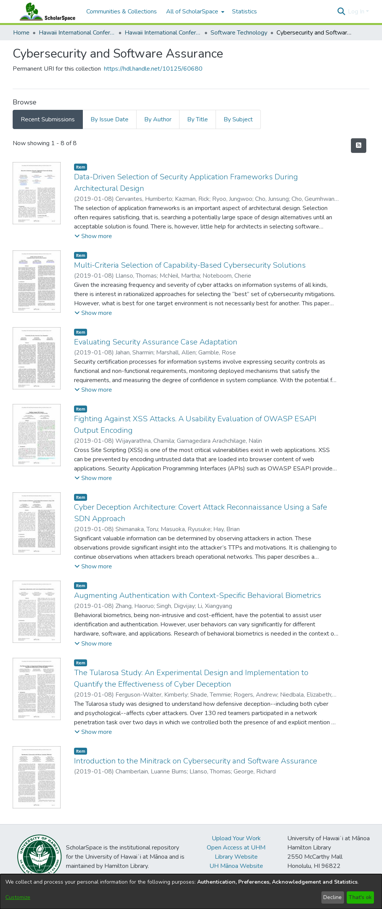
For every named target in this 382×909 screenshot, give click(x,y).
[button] (341, 11)
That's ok (360, 897)
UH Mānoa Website (236, 866)
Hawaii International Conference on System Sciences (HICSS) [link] (77, 32)
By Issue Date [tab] (109, 119)
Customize (17, 897)
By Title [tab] (197, 119)
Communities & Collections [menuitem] (121, 11)
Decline (332, 897)
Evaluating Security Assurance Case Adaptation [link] (155, 342)
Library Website (236, 857)
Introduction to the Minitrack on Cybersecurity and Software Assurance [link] (195, 761)
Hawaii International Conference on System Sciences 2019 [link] (163, 32)
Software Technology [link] (239, 32)
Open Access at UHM (236, 847)
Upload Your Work (236, 838)
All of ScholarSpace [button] (192, 11)
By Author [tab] (157, 119)
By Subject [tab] (238, 119)
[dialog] (191, 891)
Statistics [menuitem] (244, 11)
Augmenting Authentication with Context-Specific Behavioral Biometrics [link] (197, 595)
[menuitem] (194, 11)
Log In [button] (357, 11)
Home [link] (21, 32)
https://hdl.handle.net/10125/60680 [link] (153, 69)
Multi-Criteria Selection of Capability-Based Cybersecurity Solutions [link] (190, 265)
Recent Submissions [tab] (48, 119)
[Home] (46, 11)
